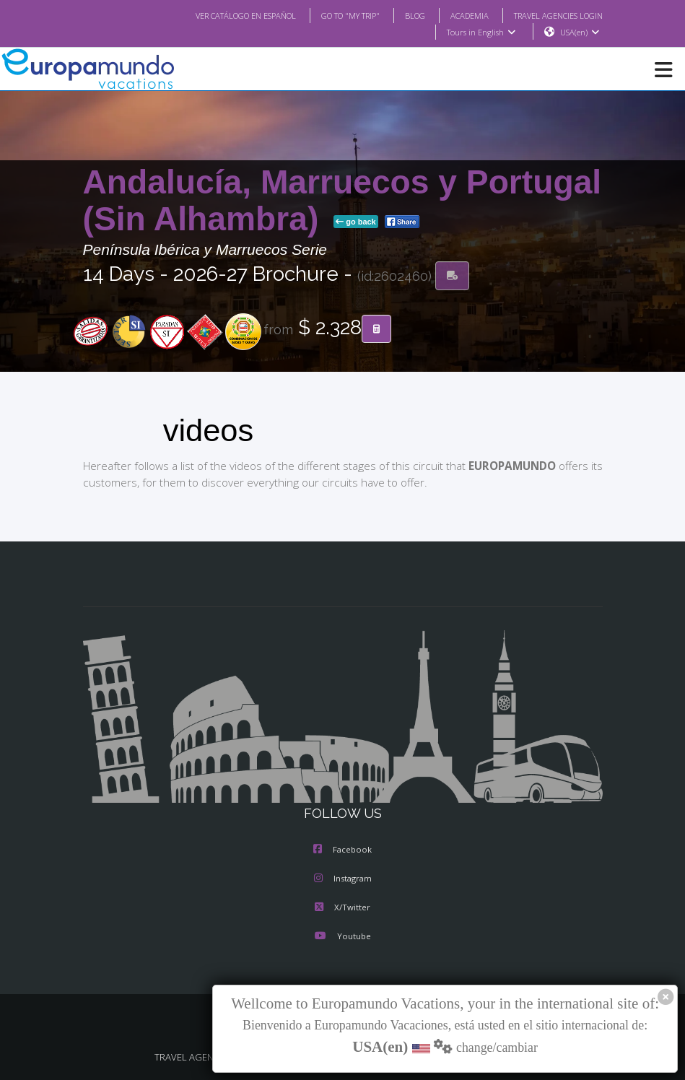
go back (356, 222)
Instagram (343, 879)
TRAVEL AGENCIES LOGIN (552, 15)
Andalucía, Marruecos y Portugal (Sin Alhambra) (342, 201)
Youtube (342, 937)
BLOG (400, 15)
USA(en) (579, 32)
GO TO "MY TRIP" (330, 15)
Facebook (342, 850)
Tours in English (480, 32)
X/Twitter (342, 908)
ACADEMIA (456, 15)
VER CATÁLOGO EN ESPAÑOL (216, 15)
